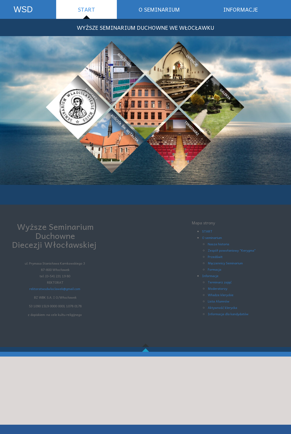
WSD (23, 9)
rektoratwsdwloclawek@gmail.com (55, 288)
